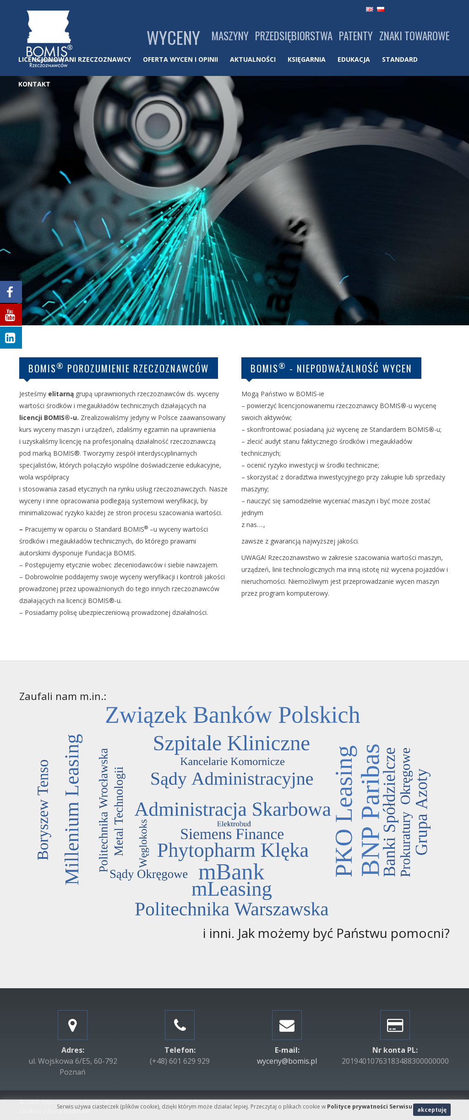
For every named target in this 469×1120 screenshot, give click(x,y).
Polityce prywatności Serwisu (369, 1106)
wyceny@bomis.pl (287, 1061)
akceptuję (432, 1110)
